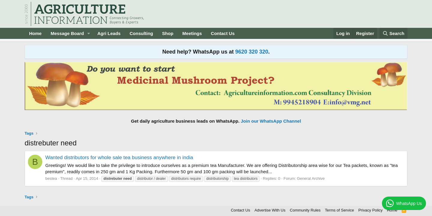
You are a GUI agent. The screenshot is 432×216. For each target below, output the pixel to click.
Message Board (67, 33)
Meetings (192, 33)
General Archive (311, 178)
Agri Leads (109, 33)
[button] (88, 33)
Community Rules (305, 210)
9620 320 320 (251, 52)
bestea (51, 178)
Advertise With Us (269, 210)
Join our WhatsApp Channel (271, 121)
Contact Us (223, 33)
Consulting (141, 33)
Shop (167, 33)
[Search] (394, 33)
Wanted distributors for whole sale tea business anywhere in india (119, 157)
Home (35, 33)
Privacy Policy (370, 210)
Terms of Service (339, 210)
